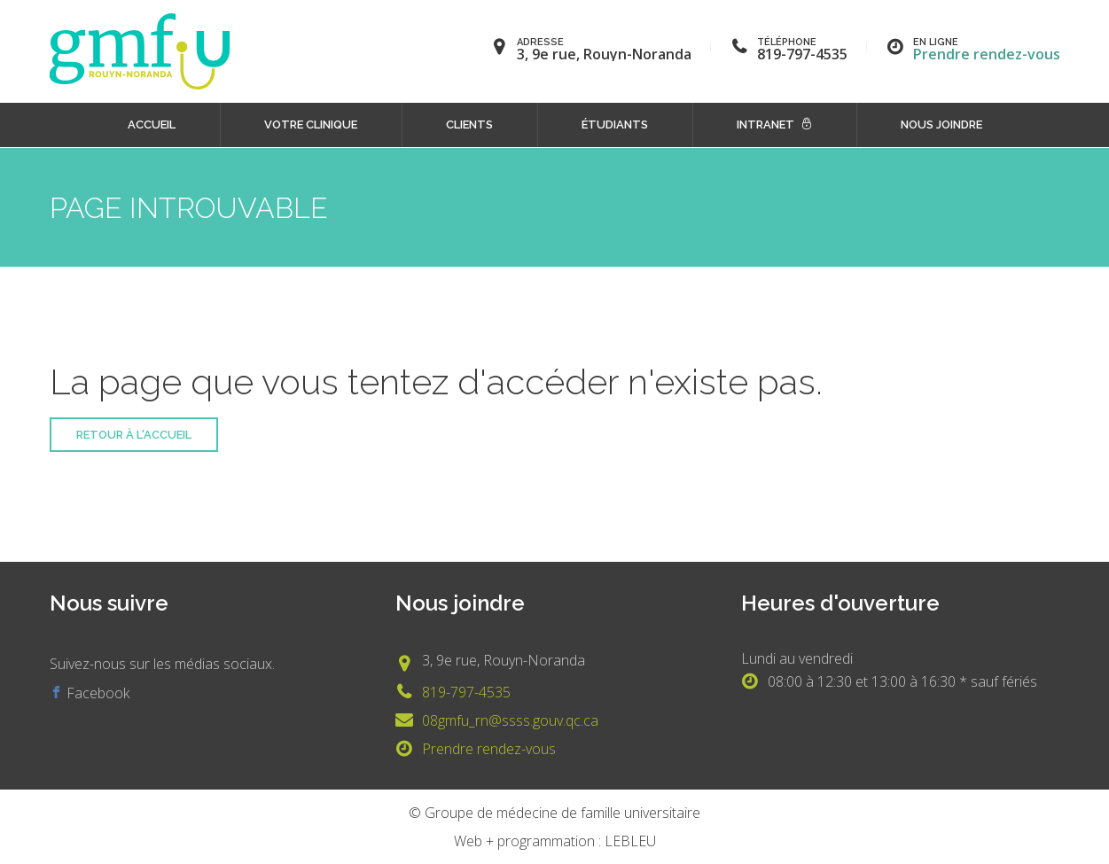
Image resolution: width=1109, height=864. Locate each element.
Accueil (152, 124)
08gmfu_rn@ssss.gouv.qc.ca (510, 720)
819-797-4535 (466, 692)
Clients (469, 124)
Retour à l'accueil (133, 434)
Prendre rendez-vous (986, 54)
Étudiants (615, 124)
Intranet (765, 124)
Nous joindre (941, 124)
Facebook (96, 693)
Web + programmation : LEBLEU (555, 841)
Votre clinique (310, 124)
